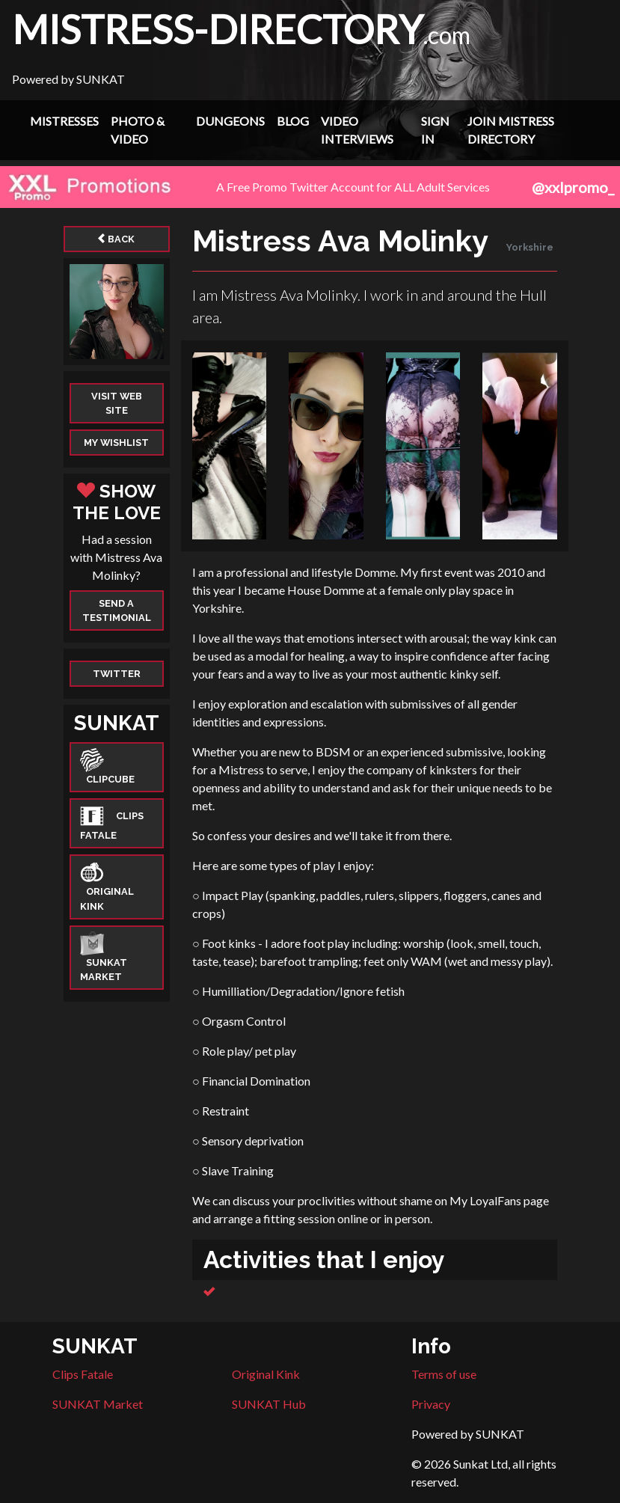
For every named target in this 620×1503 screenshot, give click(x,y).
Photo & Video (138, 130)
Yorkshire (529, 247)
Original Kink (266, 1374)
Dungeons (230, 121)
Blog (293, 121)
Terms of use (443, 1374)
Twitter (117, 673)
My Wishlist (116, 442)
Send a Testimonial (116, 610)
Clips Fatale (82, 1374)
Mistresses (64, 121)
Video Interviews (357, 130)
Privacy (430, 1404)
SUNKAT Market (97, 1404)
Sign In (435, 130)
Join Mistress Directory (510, 130)
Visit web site (116, 403)
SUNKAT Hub (269, 1404)
